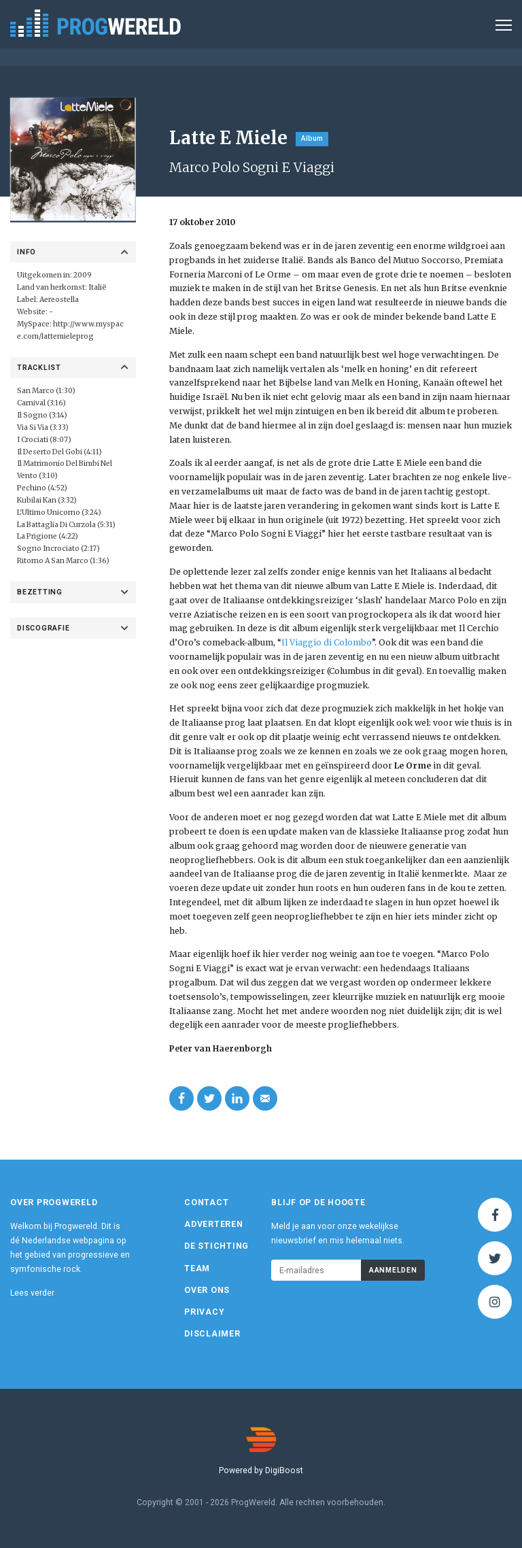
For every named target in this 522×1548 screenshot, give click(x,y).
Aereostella (59, 299)
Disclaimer (212, 1334)
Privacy (204, 1312)
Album (312, 138)
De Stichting (216, 1246)
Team (197, 1268)
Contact (206, 1202)
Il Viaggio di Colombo (326, 642)
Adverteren (213, 1224)
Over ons (207, 1290)
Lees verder (32, 1293)
